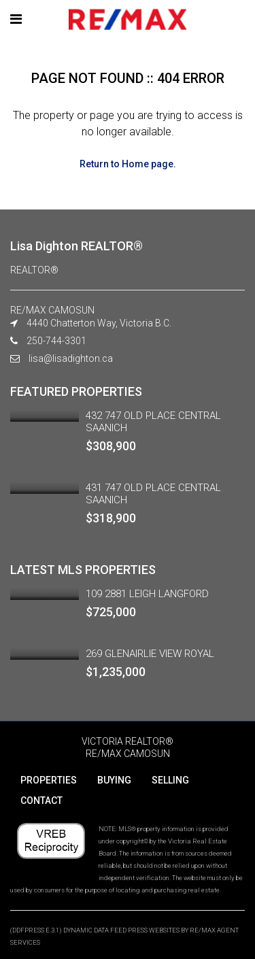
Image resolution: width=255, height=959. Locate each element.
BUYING (114, 780)
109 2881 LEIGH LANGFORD (147, 594)
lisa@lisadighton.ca (71, 358)
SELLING (170, 780)
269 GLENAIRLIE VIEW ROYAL (150, 653)
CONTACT (41, 800)
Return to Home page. (128, 163)
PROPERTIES (48, 780)
